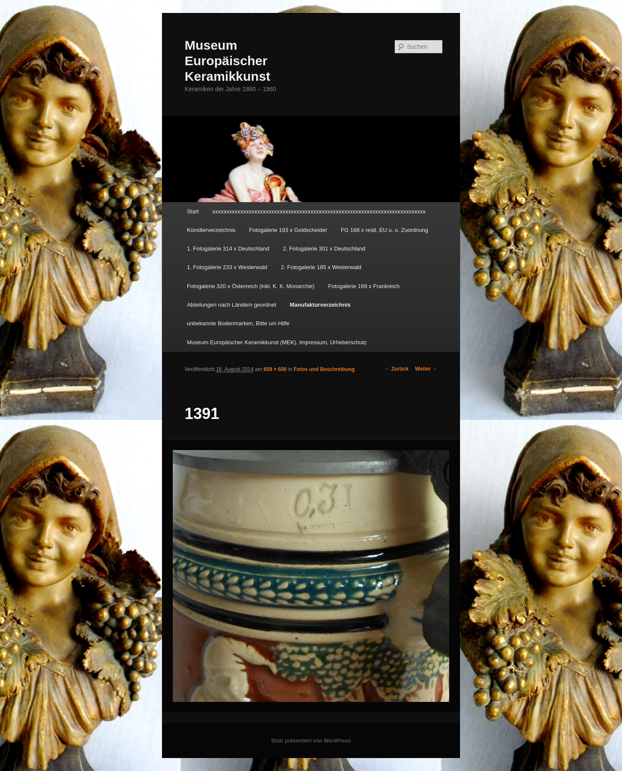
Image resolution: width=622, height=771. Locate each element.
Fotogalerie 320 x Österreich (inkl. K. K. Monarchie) (251, 286)
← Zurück (396, 369)
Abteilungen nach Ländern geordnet (231, 304)
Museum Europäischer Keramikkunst (227, 60)
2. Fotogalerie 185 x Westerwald (321, 267)
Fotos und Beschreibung (324, 369)
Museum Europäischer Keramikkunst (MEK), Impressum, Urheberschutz (277, 342)
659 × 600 (275, 369)
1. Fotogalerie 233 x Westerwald (227, 267)
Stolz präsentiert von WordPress (311, 741)
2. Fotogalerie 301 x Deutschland (324, 248)
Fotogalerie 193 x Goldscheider (288, 230)
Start (193, 211)
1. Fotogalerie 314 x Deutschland (228, 248)
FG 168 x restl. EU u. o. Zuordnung (384, 230)
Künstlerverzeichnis (211, 230)
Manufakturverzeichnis (320, 304)
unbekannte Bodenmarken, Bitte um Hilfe (238, 323)
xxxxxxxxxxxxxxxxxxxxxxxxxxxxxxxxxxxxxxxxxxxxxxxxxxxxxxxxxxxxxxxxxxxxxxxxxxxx (319, 211)
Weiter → (426, 369)
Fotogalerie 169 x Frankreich (364, 286)
